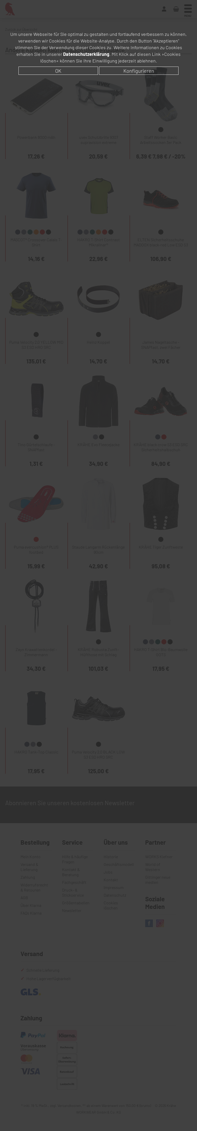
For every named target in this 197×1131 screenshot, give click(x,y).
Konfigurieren (138, 71)
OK (58, 71)
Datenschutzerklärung (86, 54)
